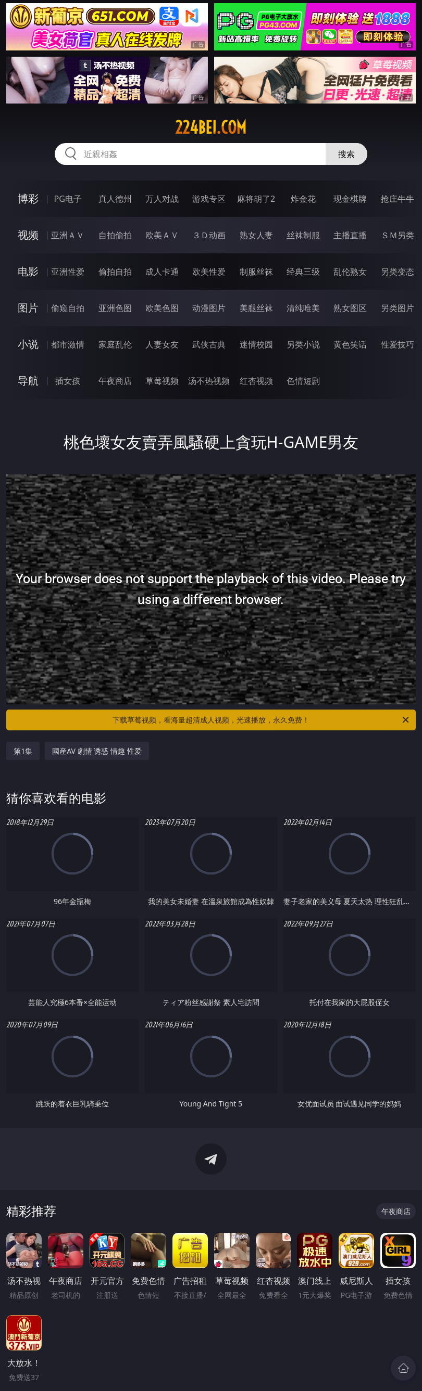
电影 (28, 271)
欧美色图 (162, 308)
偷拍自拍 (115, 271)
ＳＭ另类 (397, 235)
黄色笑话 (350, 344)
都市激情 (67, 344)
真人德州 (115, 198)
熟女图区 (350, 308)
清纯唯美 (303, 308)
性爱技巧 (397, 344)
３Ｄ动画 (209, 235)
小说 (28, 344)
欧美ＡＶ (162, 235)
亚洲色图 (115, 308)
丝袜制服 (303, 235)
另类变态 (397, 271)
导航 (28, 380)
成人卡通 (162, 271)
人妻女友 (162, 344)
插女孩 (67, 381)
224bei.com (210, 127)
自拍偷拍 (115, 235)
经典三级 (303, 271)
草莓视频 (162, 381)
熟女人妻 (256, 235)
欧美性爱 (209, 271)
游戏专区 (209, 198)
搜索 (346, 154)
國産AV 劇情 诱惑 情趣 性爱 (96, 751)
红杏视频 (256, 381)
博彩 (28, 198)
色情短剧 (303, 381)
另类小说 (303, 344)
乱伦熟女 (350, 271)
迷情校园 (256, 344)
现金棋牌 (350, 198)
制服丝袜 (256, 271)
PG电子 (67, 198)
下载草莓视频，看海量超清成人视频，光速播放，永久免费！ (262, 720)
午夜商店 (115, 381)
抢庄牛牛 (397, 198)
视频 (28, 235)
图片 (28, 308)
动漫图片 (209, 308)
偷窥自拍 (67, 308)
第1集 (23, 751)
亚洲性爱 (67, 271)
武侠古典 (209, 344)
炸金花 (303, 198)
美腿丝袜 (256, 308)
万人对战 (162, 198)
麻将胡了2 (256, 198)
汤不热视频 (209, 381)
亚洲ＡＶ (67, 235)
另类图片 (397, 308)
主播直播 (350, 235)
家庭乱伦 (115, 344)
